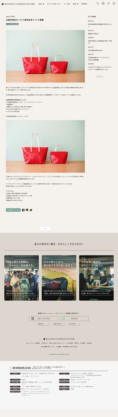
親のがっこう (38, 382)
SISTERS (83, 382)
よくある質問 (69, 343)
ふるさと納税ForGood (87, 386)
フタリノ (23, 384)
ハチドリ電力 (24, 376)
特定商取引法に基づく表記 (70, 346)
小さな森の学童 (47, 382)
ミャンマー (34, 391)
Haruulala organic (75, 377)
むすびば (38, 386)
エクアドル (32, 393)
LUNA (82, 377)
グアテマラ (41, 391)
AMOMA (85, 373)
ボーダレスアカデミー (36, 389)
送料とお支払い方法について (57, 343)
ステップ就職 (24, 386)
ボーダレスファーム (76, 373)
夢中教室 (31, 382)
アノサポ (87, 379)
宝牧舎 (72, 389)
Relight (23, 379)
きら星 (72, 386)
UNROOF (32, 386)
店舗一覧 (75, 4)
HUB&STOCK (43, 373)
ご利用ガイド (44, 343)
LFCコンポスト (34, 373)
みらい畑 (77, 386)
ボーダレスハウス (75, 382)
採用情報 (84, 4)
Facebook (40, 323)
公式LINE (70, 318)
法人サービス (29, 343)
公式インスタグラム (40, 318)
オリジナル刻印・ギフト (54, 4)
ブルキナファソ (25, 395)
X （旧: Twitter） (57, 323)
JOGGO (90, 373)
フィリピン (46, 393)
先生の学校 (24, 382)
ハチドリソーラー (34, 376)
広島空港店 (15, 24)
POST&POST (25, 373)
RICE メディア (25, 389)
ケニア (47, 391)
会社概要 (59, 346)
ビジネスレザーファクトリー (78, 375)
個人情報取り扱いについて (48, 346)
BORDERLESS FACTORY (94, 375)
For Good (46, 389)
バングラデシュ (25, 391)
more (99, 76)
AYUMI (72, 379)
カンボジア (24, 393)
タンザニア (39, 393)
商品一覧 (41, 4)
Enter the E (51, 373)
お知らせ (8, 24)
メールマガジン (72, 323)
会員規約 (82, 343)
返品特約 (89, 343)
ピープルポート (80, 379)
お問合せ (76, 343)
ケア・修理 (67, 4)
